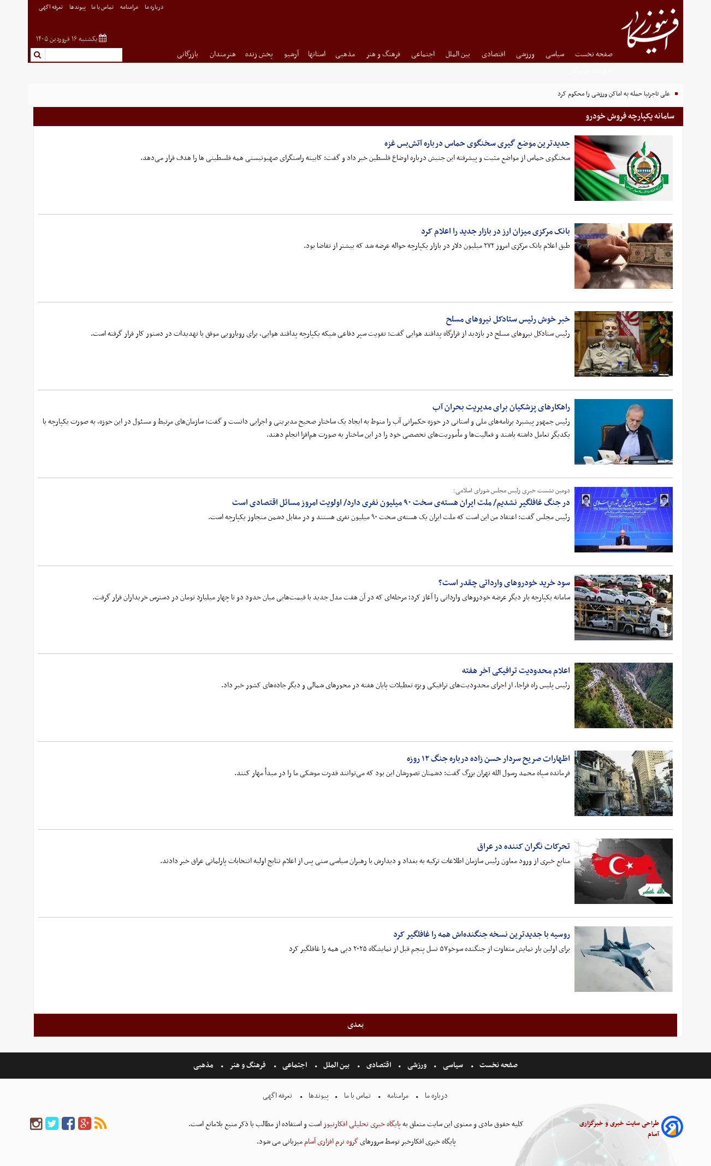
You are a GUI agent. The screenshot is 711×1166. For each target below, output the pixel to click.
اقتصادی (494, 54)
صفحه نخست (594, 54)
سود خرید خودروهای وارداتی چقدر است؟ (504, 583)
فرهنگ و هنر (384, 54)
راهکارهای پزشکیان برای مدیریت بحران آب (501, 407)
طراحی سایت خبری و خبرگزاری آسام (619, 1129)
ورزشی (526, 54)
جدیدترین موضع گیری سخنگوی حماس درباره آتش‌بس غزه (477, 143)
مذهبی (346, 54)
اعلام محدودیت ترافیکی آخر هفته (516, 671)
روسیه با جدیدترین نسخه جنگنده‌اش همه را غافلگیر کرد (481, 934)
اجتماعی (423, 54)
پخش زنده (260, 54)
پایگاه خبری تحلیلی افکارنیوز (361, 1124)
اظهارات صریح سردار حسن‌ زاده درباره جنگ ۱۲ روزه (488, 759)
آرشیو (291, 54)
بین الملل (459, 54)
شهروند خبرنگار (591, 70)
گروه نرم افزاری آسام (330, 1141)
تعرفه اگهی (51, 7)
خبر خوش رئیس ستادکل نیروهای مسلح (508, 319)
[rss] (100, 1124)
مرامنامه (129, 7)
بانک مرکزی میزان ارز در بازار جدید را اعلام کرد (495, 231)
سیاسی (556, 54)
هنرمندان (223, 54)
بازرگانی (188, 54)
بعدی (355, 1025)
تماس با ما (103, 7)
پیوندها (77, 7)
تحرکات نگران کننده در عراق (523, 847)
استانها (316, 54)
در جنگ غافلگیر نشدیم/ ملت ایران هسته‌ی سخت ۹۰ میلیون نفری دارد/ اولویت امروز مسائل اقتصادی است (401, 503)
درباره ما (155, 7)
